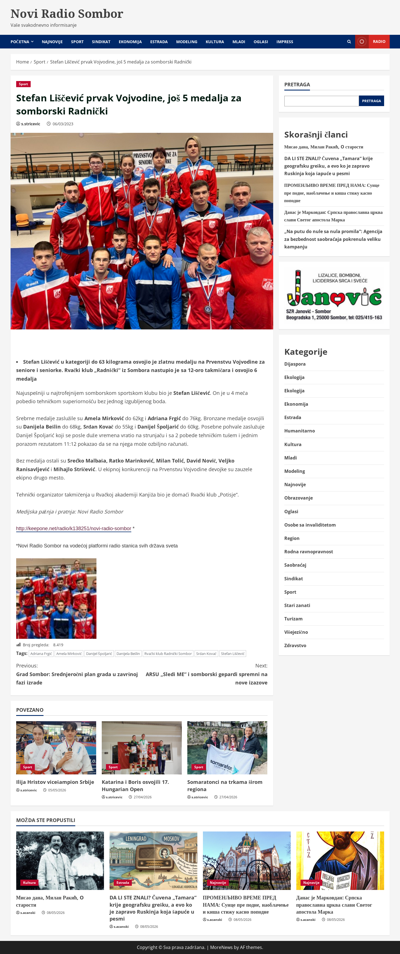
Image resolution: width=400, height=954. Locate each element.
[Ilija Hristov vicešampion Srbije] (56, 748)
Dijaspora (295, 364)
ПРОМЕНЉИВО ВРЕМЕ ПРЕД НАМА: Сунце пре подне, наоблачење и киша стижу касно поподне (332, 192)
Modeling (186, 41)
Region (292, 538)
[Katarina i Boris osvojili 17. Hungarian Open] (142, 748)
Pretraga (297, 84)
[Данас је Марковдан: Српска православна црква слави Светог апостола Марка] (340, 860)
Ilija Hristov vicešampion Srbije (55, 782)
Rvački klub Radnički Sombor (168, 653)
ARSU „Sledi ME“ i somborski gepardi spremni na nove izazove (205, 673)
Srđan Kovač (206, 653)
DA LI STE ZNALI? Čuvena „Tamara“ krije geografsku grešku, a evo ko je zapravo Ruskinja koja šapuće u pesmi (328, 166)
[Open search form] (349, 41)
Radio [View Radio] (370, 41)
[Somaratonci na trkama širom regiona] (227, 748)
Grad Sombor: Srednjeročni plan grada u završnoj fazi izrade (79, 673)
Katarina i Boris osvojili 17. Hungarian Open (135, 785)
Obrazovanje (298, 498)
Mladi (238, 41)
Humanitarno (299, 431)
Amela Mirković (69, 653)
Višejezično (296, 632)
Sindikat (101, 41)
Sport (77, 41)
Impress (285, 41)
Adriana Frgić (41, 653)
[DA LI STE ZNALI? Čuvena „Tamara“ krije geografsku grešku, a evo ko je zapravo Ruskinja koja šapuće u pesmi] (153, 860)
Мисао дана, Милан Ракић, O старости (323, 147)
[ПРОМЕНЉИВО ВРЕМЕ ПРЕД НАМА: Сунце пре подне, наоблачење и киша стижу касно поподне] (247, 860)
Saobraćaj (295, 565)
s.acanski (27, 912)
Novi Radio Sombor (67, 13)
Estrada (159, 41)
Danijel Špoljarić (99, 653)
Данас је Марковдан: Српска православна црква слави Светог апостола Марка (334, 904)
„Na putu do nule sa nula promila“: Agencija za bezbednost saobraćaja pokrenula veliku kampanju (333, 238)
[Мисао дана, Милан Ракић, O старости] (60, 860)
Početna (20, 41)
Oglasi (261, 41)
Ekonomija (130, 41)
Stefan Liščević (233, 653)
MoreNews (221, 947)
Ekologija (294, 377)
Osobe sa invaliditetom (310, 525)
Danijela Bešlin (128, 653)
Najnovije (52, 41)
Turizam (293, 619)
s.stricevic (30, 123)
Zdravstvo (295, 645)
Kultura (215, 41)
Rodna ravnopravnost (308, 552)
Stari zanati (297, 605)
